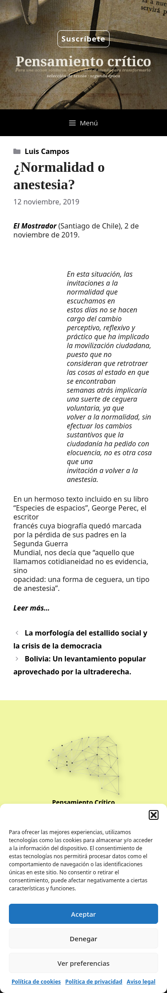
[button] (153, 814)
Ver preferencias (83, 963)
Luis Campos (47, 151)
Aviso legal (141, 981)
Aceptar (83, 914)
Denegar (84, 938)
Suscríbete (83, 38)
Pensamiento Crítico (83, 802)
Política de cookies (36, 981)
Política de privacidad (93, 981)
